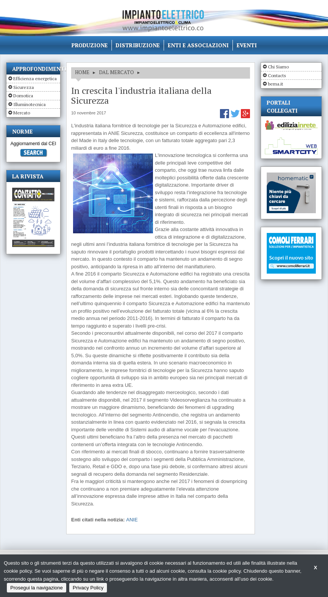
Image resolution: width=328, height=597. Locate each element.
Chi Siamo (278, 67)
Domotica (23, 95)
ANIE (131, 520)
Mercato (21, 113)
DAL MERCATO (116, 72)
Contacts (277, 75)
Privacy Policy (88, 588)
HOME (82, 72)
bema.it (275, 84)
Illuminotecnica (29, 104)
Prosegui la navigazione (36, 588)
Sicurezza (23, 87)
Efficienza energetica (35, 78)
